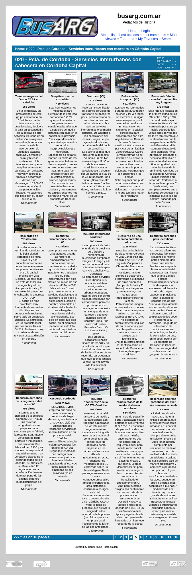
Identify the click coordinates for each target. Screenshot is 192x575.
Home (133, 31)
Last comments (154, 35)
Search (167, 39)
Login (145, 31)
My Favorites (148, 39)
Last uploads (129, 35)
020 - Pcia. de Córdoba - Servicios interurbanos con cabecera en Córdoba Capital (95, 49)
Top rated (127, 39)
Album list (108, 35)
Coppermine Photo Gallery (103, 547)
